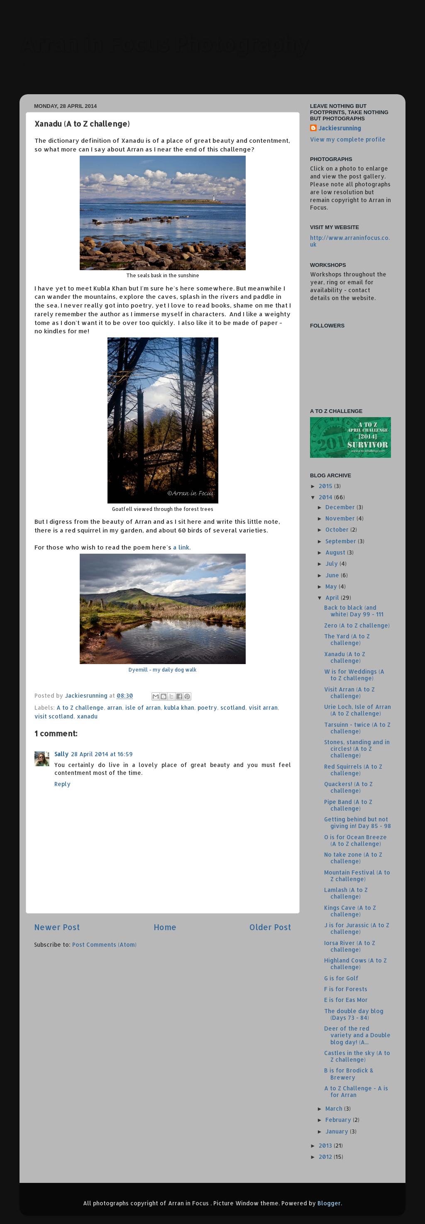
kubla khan (179, 707)
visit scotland (53, 716)
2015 (326, 485)
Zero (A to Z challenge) (357, 625)
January (337, 1131)
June (333, 575)
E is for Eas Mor (346, 999)
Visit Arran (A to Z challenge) (349, 692)
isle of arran (143, 707)
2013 (326, 1145)
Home (165, 927)
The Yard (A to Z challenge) (347, 639)
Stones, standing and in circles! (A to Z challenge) (357, 748)
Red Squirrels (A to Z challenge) (353, 770)
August (336, 552)
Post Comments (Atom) (104, 944)
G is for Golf (341, 978)
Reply (62, 783)
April (333, 597)
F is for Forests (345, 988)
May (332, 586)
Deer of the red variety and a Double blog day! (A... (357, 1035)
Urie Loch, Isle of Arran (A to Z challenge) (357, 710)
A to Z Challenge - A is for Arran (356, 1091)
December (341, 507)
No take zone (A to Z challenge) (353, 858)
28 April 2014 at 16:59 (102, 753)
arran (114, 707)
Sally (61, 753)
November (341, 518)
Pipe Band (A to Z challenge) (348, 805)
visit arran (263, 707)
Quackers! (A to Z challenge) (348, 787)
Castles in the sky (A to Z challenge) (357, 1056)
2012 (326, 1156)
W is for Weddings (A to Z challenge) (354, 675)
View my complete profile (348, 139)
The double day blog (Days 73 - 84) (353, 1014)
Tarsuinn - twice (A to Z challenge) (357, 728)
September (341, 541)
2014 (326, 497)
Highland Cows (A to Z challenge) (355, 963)
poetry (207, 707)
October (337, 529)
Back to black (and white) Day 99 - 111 (353, 611)
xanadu (87, 716)
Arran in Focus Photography (164, 43)
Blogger (329, 1203)
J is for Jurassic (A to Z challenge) (356, 928)
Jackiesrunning (339, 128)
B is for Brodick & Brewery (349, 1073)
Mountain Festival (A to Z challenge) (357, 875)
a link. (162, 609)
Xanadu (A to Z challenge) (344, 657)
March (334, 1108)
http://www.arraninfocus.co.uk (350, 241)
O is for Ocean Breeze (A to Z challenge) (355, 840)
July (332, 563)
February (339, 1119)
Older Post (270, 927)
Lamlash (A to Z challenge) (346, 893)
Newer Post (57, 927)
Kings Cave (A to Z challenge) (350, 911)
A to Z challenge (80, 707)
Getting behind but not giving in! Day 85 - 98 (357, 822)
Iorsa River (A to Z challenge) (349, 946)
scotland (232, 707)
